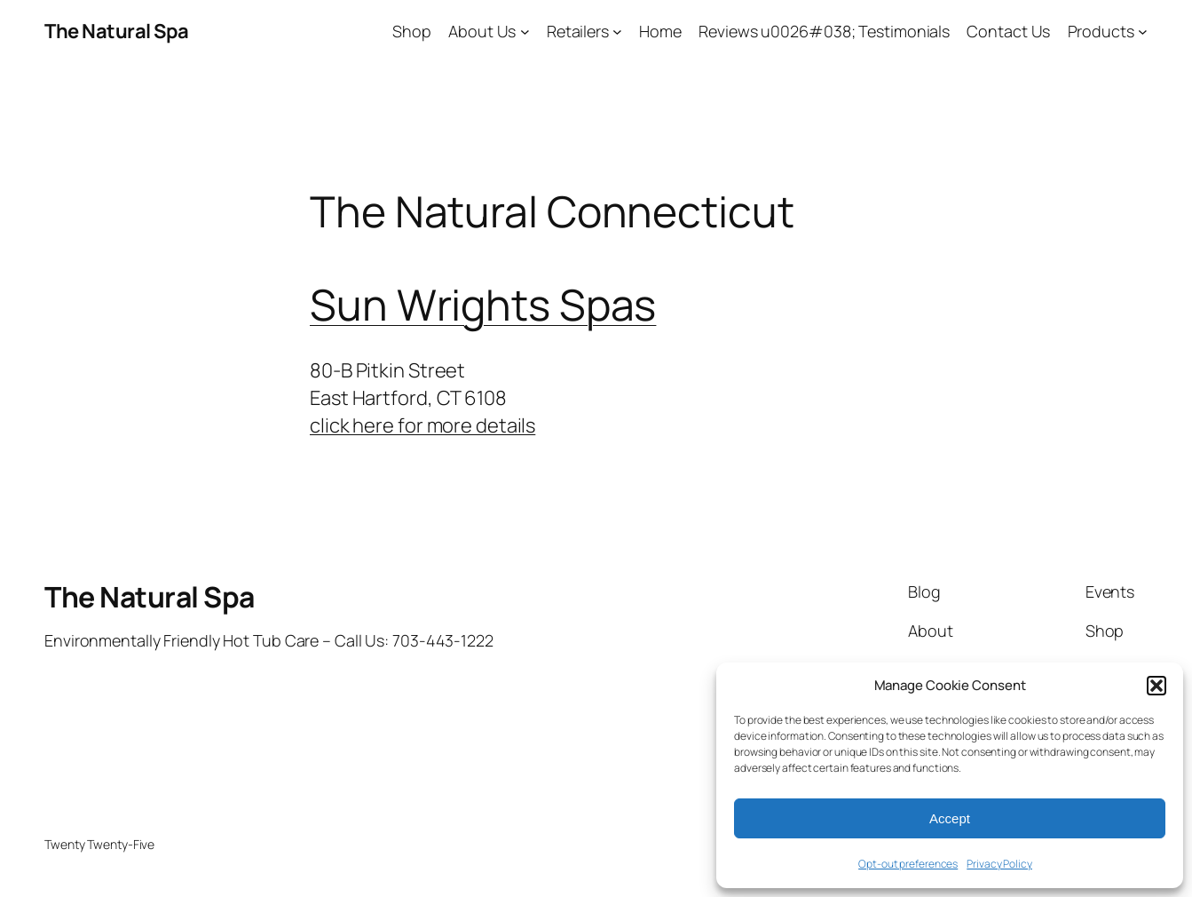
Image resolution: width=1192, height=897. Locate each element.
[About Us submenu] (525, 31)
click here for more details (422, 425)
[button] (1156, 686)
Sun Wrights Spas (483, 304)
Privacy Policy (999, 863)
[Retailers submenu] (617, 31)
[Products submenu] (1143, 31)
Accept (949, 818)
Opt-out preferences (908, 863)
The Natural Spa (116, 31)
